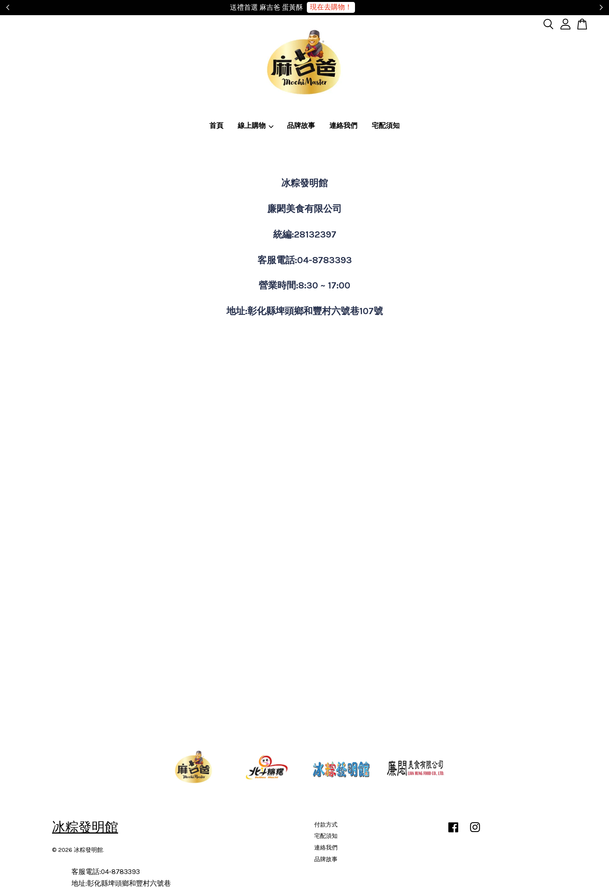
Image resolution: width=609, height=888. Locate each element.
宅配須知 (386, 125)
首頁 (216, 125)
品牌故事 (301, 125)
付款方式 (326, 824)
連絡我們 (343, 125)
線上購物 (256, 125)
